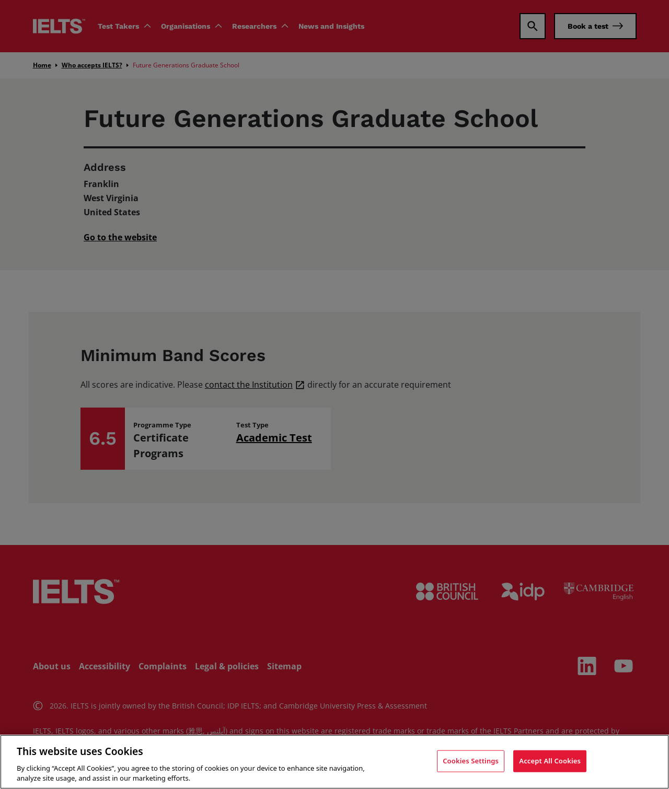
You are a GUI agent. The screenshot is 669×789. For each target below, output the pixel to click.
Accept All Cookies (550, 760)
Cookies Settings (471, 760)
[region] (334, 762)
